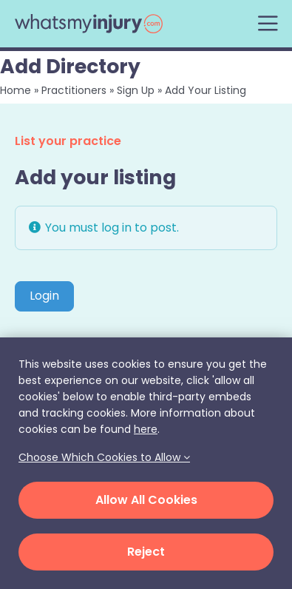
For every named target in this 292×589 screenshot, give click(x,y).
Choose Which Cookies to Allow (104, 457)
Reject (146, 551)
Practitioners (73, 90)
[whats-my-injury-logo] (89, 19)
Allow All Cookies (146, 499)
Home (15, 90)
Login (44, 295)
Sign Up (136, 90)
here (145, 429)
